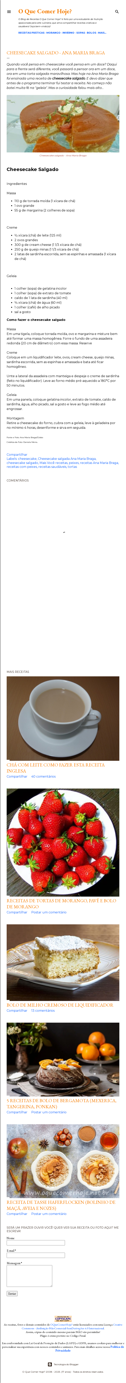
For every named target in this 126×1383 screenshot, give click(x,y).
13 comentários (43, 1010)
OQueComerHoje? (61, 1324)
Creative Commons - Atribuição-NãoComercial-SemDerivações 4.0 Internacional (72, 1326)
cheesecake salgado (22, 463)
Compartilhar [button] (17, 455)
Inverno (68, 32)
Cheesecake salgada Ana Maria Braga (67, 459)
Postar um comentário (49, 912)
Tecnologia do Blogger (63, 1364)
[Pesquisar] (117, 11)
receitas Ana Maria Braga (99, 463)
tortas (72, 467)
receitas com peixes (22, 467)
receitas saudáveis (52, 467)
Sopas (80, 32)
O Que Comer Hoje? (45, 11)
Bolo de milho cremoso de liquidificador (60, 1005)
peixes (74, 463)
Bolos (91, 32)
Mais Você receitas (54, 463)
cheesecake (27, 459)
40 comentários (43, 776)
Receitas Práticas (31, 32)
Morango (53, 32)
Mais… (102, 32)
